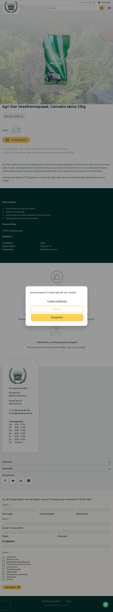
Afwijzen (57, 309)
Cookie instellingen (57, 301)
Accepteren (57, 317)
